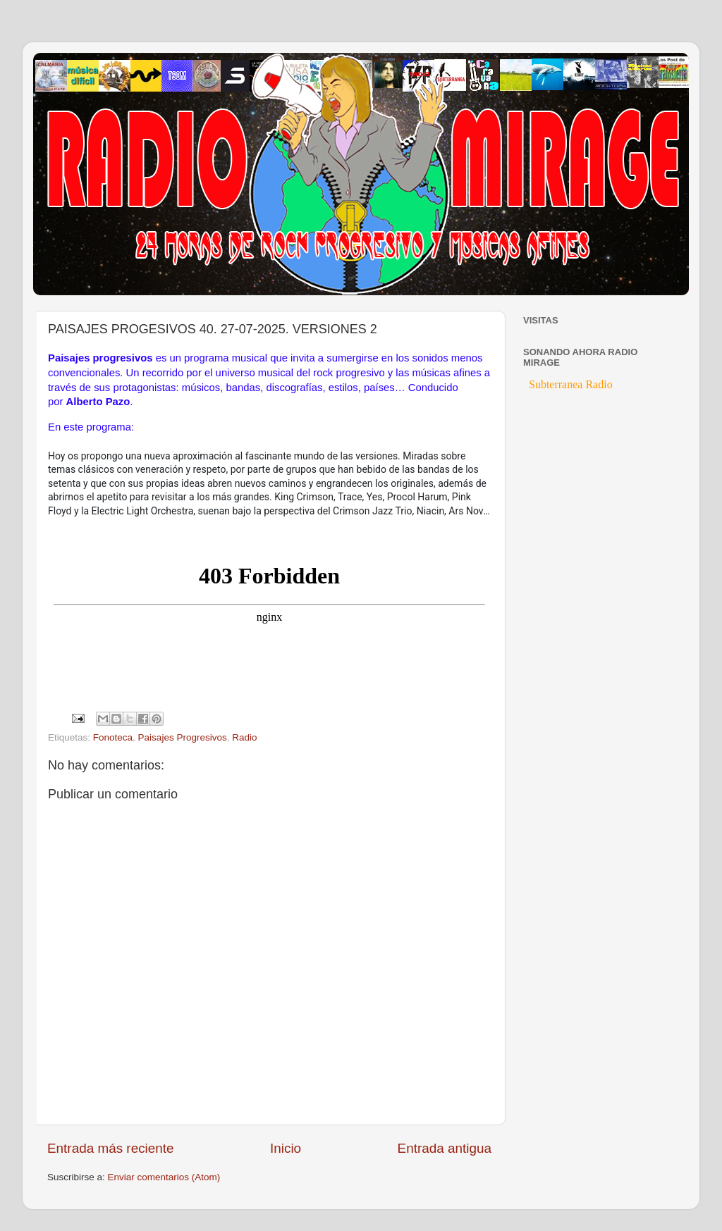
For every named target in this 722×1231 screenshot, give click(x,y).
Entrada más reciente (110, 1148)
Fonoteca (113, 737)
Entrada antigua (444, 1148)
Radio (244, 737)
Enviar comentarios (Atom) (164, 1177)
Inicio (285, 1148)
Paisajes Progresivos (182, 737)
